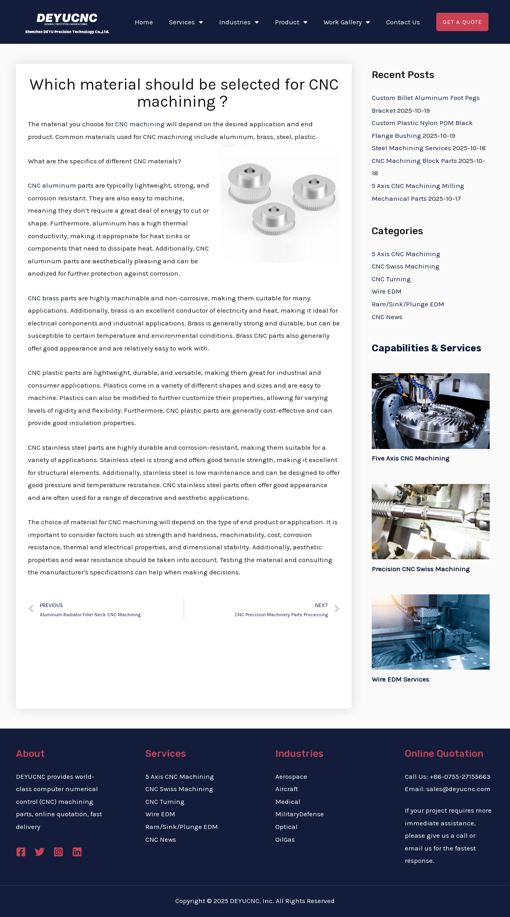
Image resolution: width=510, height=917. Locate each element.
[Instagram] (58, 852)
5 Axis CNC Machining (406, 254)
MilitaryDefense (299, 814)
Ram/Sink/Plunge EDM (408, 304)
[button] (462, 22)
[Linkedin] (77, 852)
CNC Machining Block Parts (414, 161)
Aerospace (291, 776)
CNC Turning (391, 279)
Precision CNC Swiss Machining (421, 569)
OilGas (285, 839)
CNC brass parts (52, 298)
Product (291, 22)
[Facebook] (21, 852)
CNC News (387, 317)
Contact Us (403, 22)
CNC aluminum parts (61, 185)
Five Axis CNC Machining (410, 458)
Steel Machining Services (411, 148)
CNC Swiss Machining (405, 266)
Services (186, 22)
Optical (286, 827)
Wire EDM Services (400, 679)
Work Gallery (347, 22)
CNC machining (140, 124)
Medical (287, 801)
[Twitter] (40, 852)
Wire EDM (387, 291)
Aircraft (286, 789)
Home (144, 22)
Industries (239, 22)
